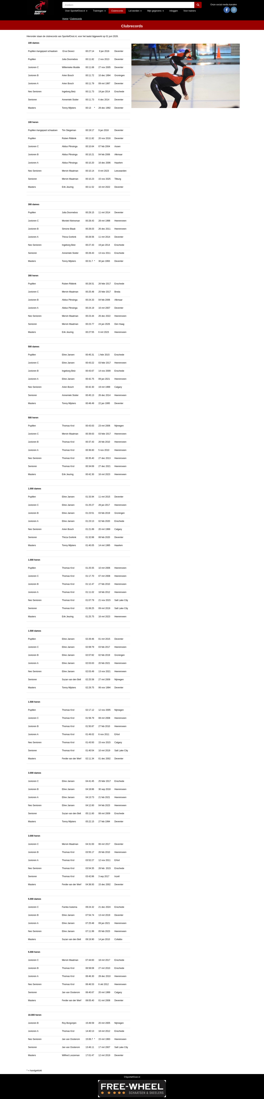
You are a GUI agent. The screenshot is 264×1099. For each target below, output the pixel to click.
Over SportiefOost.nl (76, 11)
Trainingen (99, 11)
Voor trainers (189, 11)
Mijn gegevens (155, 11)
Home (65, 18)
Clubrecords (117, 11)
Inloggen (173, 11)
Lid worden (135, 11)
